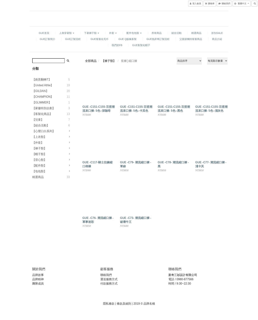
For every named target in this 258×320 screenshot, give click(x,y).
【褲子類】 (39, 148)
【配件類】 (39, 165)
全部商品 (91, 60)
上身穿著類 (66, 33)
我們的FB (117, 45)
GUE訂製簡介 (47, 39)
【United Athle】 (42, 85)
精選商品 (196, 33)
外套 (113, 33)
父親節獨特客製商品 (191, 39)
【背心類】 (39, 159)
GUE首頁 (44, 33)
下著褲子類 (91, 33)
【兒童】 (38, 119)
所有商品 (157, 33)
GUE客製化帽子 (141, 45)
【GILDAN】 (40, 91)
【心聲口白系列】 (43, 131)
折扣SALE (217, 33)
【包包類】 (39, 171)
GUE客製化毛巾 (99, 39)
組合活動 (176, 33)
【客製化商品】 (42, 113)
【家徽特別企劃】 (43, 108)
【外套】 (38, 142)
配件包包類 (134, 33)
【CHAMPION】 (42, 96)
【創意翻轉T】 (41, 79)
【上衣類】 (39, 136)
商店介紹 (217, 39)
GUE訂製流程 (73, 39)
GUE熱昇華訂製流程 (158, 39)
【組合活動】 (40, 125)
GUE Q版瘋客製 (127, 39)
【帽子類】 (39, 154)
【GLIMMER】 (41, 102)
